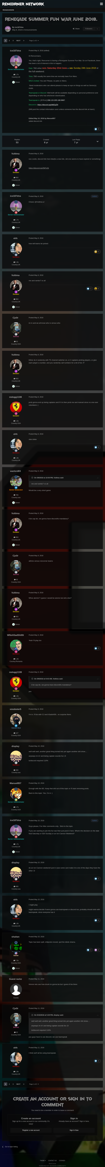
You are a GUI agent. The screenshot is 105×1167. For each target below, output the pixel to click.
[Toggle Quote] (32, 478)
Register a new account (31, 1130)
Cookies (62, 1160)
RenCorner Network (23, 3)
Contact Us (52, 1160)
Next (18, 40)
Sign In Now (74, 1130)
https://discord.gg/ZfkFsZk (39, 168)
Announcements (30, 30)
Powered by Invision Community (52, 1166)
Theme (43, 1160)
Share (76, 29)
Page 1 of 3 (34, 40)
